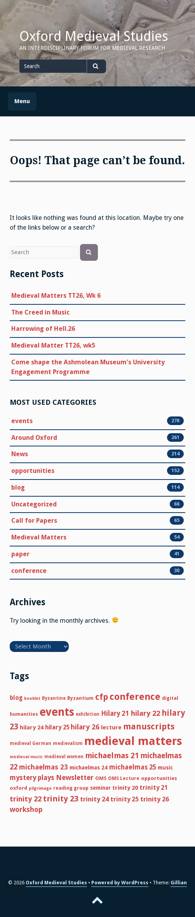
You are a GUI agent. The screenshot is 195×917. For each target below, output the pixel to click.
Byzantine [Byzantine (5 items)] (54, 698)
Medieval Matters (38, 537)
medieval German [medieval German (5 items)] (30, 743)
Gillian (179, 882)
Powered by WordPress (119, 882)
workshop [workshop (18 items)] (26, 809)
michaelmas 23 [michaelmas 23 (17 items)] (43, 767)
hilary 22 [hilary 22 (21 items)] (145, 713)
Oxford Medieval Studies (93, 36)
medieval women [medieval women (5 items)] (64, 756)
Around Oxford (34, 438)
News (19, 454)
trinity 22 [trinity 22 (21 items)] (26, 799)
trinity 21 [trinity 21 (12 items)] (153, 787)
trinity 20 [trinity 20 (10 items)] (125, 787)
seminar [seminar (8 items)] (100, 788)
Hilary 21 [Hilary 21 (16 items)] (115, 713)
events (22, 421)
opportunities (32, 471)
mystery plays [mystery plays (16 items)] (32, 778)
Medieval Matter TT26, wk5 (53, 345)
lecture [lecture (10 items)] (111, 727)
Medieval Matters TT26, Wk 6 (56, 295)
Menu (22, 101)
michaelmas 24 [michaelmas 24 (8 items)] (89, 767)
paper (20, 554)
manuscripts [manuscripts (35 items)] (148, 726)
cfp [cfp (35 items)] (101, 697)
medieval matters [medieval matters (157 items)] (133, 741)
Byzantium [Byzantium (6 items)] (80, 698)
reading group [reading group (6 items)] (71, 788)
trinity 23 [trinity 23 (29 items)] (60, 798)
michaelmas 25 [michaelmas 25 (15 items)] (132, 767)
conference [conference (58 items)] (135, 696)
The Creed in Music (40, 312)
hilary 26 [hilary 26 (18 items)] (85, 727)
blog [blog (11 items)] (16, 697)
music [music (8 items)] (165, 767)
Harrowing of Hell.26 (43, 328)
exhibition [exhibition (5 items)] (87, 714)
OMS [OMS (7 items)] (100, 778)
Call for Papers (34, 521)
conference (29, 571)
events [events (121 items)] (57, 712)
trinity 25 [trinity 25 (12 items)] (124, 799)
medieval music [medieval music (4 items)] (26, 756)
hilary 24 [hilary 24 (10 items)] (32, 727)
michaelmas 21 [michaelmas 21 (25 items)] (112, 755)
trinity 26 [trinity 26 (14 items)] (154, 799)
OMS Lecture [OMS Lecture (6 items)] (123, 778)
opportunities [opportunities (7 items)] (159, 778)
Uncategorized (34, 504)
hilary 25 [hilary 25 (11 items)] (57, 727)
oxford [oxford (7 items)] (18, 788)
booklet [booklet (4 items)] (32, 698)
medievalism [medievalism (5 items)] (68, 743)
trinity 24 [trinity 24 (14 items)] (94, 799)
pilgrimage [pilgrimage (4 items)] (40, 788)
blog (18, 488)
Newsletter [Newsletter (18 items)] (75, 777)
